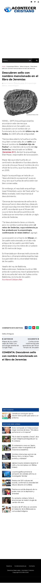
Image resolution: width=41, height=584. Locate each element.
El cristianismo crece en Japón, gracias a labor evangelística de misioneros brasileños (24, 449)
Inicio (3, 67)
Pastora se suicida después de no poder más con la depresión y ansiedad (24, 492)
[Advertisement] (20, 36)
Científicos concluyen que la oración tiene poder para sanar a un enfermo (25, 417)
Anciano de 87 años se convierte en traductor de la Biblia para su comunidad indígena (24, 510)
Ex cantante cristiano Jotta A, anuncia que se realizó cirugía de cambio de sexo (24, 501)
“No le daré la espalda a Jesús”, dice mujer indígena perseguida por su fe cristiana (24, 440)
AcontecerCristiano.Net (22, 281)
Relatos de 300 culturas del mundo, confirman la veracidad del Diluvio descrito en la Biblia (25, 484)
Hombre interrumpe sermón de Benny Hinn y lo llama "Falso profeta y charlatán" (24, 457)
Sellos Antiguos (24, 67)
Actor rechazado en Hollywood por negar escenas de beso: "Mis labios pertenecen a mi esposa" (25, 431)
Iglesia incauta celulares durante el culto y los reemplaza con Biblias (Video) (25, 466)
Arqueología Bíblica (13, 67)
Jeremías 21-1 (9, 153)
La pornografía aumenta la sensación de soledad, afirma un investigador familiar (24, 475)
